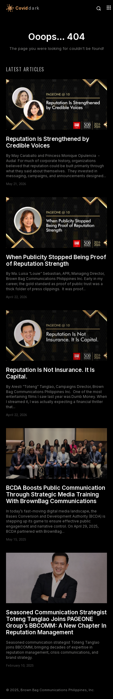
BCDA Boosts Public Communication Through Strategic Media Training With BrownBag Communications (55, 494)
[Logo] (31, 8)
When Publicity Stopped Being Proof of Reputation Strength (56, 260)
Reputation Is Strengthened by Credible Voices (47, 142)
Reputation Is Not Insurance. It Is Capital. (50, 373)
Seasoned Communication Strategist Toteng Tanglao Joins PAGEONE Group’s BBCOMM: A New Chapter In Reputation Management (56, 622)
